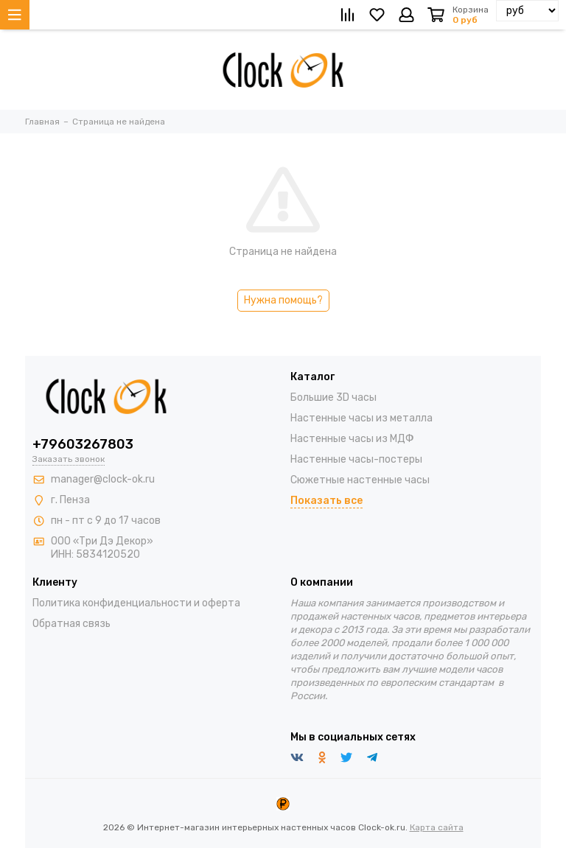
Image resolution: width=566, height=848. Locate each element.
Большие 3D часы (333, 397)
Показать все (326, 500)
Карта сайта (437, 827)
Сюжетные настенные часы (360, 480)
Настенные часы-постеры (356, 459)
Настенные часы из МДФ (352, 438)
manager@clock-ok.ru (103, 479)
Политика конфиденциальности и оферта (136, 603)
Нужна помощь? (283, 300)
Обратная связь (71, 623)
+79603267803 (82, 444)
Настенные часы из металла (361, 418)
